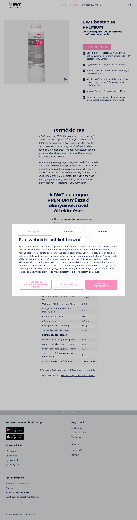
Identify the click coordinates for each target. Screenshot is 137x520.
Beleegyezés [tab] (34, 232)
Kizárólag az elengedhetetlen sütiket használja (36, 284)
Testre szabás (68, 284)
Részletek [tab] (68, 232)
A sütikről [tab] (102, 232)
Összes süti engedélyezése (101, 284)
